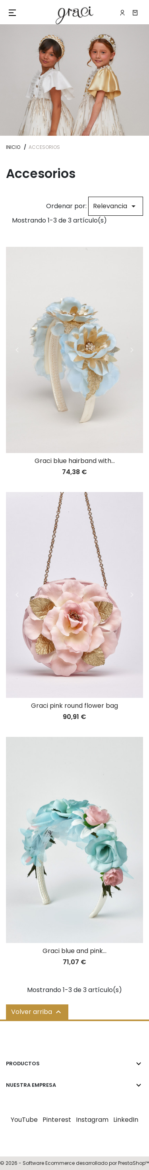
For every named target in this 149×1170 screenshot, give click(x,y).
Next (132, 350)
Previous (17, 350)
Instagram (92, 1119)
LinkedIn (125, 1119)
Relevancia (115, 206)
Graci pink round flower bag (74, 705)
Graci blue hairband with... (75, 460)
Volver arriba (37, 1012)
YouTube (24, 1119)
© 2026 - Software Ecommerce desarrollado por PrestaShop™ (74, 1163)
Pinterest (57, 1119)
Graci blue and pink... (74, 950)
